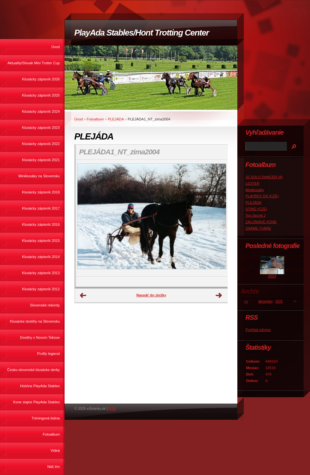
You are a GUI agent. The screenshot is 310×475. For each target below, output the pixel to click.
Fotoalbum (51, 434)
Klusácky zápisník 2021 (41, 160)
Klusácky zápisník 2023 (41, 127)
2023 (272, 276)
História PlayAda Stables (40, 386)
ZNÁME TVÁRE (258, 228)
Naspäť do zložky (151, 295)
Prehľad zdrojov (258, 330)
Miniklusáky (254, 190)
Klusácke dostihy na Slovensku (35, 321)
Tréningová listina (46, 418)
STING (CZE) (256, 209)
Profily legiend (48, 354)
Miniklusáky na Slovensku (39, 176)
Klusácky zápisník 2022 (41, 144)
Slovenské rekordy (45, 305)
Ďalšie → (219, 295)
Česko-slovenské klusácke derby (33, 370)
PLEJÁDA (116, 119)
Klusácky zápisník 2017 (41, 208)
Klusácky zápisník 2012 (41, 289)
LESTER (252, 183)
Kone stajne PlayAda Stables (36, 402)
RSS (112, 408)
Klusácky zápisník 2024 (41, 111)
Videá (55, 450)
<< (246, 301)
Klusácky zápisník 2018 (41, 192)
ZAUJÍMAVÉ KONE (261, 222)
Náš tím (53, 467)
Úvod (55, 47)
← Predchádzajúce (83, 295)
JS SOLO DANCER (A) (264, 177)
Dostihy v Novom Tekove (40, 337)
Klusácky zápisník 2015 (41, 241)
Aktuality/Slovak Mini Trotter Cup (33, 63)
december (265, 301)
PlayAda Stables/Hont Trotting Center (141, 32)
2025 (279, 301)
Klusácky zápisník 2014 (41, 257)
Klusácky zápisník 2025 (41, 95)
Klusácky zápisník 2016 (41, 224)
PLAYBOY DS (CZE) (262, 196)
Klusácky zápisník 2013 (41, 273)
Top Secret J (255, 215)
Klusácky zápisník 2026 (41, 79)
